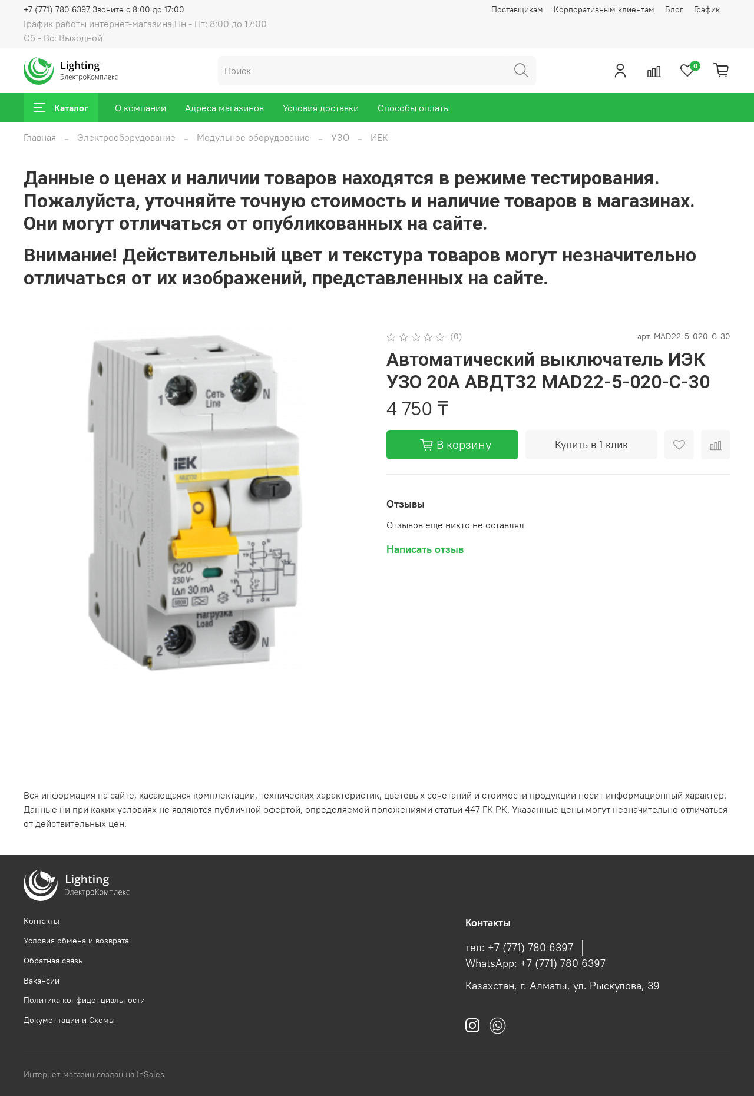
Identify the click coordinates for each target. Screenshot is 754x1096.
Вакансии (41, 980)
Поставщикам (517, 9)
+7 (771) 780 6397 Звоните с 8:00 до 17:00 (104, 9)
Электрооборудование (126, 137)
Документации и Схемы (69, 1020)
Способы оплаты (414, 108)
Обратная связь (53, 960)
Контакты (41, 921)
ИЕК (379, 137)
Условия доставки (321, 108)
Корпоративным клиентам (604, 9)
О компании (140, 108)
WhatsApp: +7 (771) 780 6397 (535, 963)
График (707, 9)
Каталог (61, 108)
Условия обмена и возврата (76, 940)
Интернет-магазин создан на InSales (94, 1074)
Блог (674, 9)
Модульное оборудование (253, 137)
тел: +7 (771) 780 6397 (519, 947)
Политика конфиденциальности (84, 1000)
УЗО (340, 137)
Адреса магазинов (224, 108)
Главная (40, 137)
